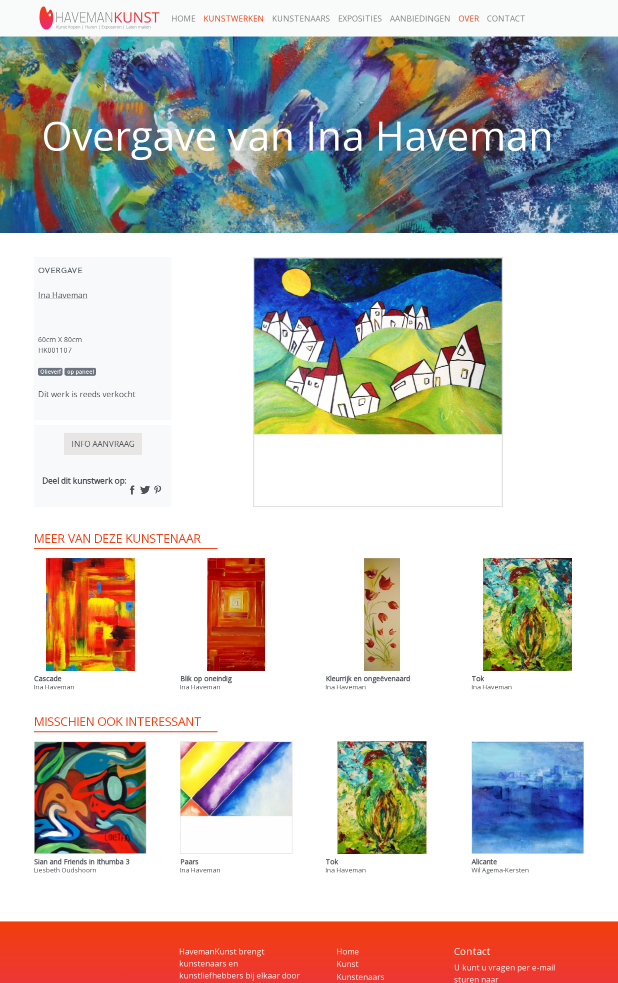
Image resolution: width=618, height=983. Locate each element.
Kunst (347, 963)
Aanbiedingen (420, 18)
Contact (506, 18)
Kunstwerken (234, 18)
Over (468, 18)
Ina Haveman (63, 295)
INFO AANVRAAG (103, 443)
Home (184, 18)
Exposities (360, 18)
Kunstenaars (301, 18)
